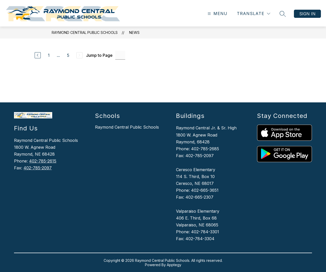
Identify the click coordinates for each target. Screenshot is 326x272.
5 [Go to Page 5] (68, 55)
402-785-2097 (37, 167)
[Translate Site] (253, 13)
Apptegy (174, 265)
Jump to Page (99, 55)
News (134, 32)
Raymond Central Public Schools (85, 32)
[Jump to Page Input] (120, 55)
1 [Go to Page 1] (49, 55)
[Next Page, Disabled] (79, 55)
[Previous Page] (38, 55)
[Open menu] (216, 13)
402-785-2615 (42, 161)
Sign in (307, 13)
